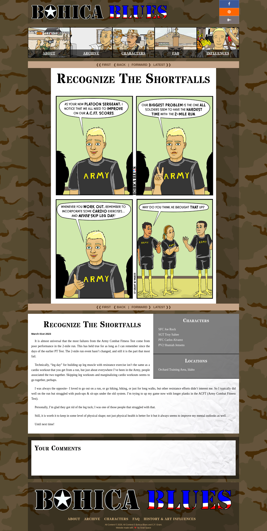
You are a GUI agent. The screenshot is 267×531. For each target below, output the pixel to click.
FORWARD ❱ (141, 65)
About (49, 53)
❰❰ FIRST (103, 65)
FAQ (175, 53)
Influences (218, 53)
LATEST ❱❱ (162, 65)
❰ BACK (119, 65)
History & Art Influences (170, 519)
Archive (91, 53)
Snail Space (145, 528)
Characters (133, 53)
